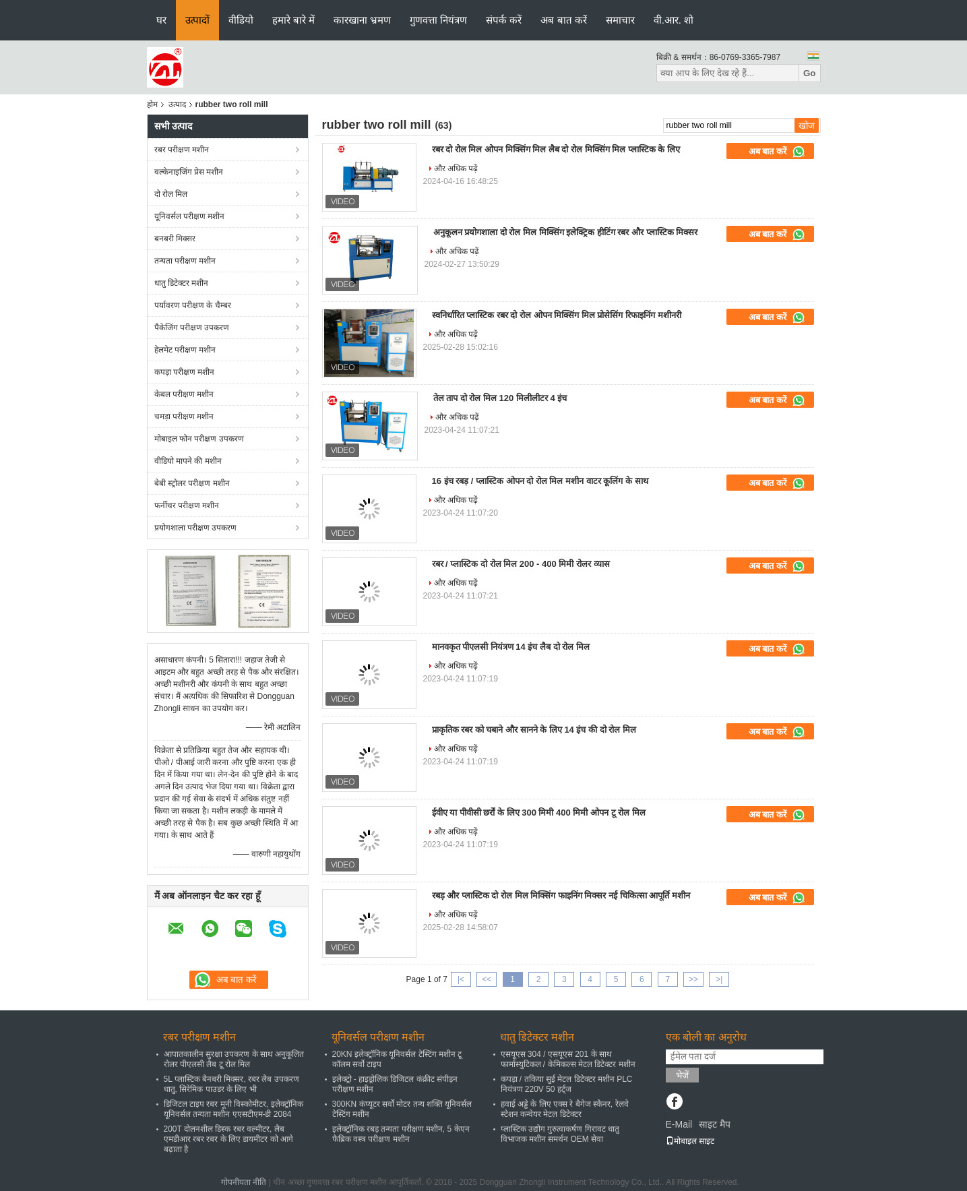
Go (809, 73)
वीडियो (240, 20)
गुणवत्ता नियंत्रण (438, 20)
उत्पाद (177, 104)
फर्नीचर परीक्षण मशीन (187, 505)
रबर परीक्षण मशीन (182, 149)
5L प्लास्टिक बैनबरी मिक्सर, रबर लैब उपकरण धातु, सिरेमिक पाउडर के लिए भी (231, 1084)
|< (461, 979)
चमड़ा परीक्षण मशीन (184, 416)
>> (693, 979)
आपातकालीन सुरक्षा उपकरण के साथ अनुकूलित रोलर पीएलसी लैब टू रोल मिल (234, 1059)
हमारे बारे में (293, 20)
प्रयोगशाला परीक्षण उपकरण (195, 527)
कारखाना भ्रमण (362, 20)
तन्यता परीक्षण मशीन (185, 261)
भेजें (682, 1075)
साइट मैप (714, 1124)
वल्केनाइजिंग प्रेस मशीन (189, 172)
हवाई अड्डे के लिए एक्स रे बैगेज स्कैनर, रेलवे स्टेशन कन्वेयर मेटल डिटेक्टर (565, 1109)
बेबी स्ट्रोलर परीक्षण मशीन (192, 483)
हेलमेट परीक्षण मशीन (185, 350)
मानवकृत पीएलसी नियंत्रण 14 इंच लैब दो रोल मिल (511, 647)
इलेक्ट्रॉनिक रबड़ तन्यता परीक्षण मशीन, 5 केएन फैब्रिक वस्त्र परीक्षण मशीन (401, 1134)
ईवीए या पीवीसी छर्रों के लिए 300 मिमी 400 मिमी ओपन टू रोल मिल (539, 812)
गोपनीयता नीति (243, 1182)
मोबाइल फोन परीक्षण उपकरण (199, 439)
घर (161, 20)
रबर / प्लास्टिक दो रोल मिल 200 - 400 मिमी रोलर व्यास (521, 564)
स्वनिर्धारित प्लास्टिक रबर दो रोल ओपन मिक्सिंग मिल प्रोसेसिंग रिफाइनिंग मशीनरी (556, 315)
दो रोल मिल (171, 194)
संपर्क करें (504, 20)
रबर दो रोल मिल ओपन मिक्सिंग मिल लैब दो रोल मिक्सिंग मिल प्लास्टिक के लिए (556, 149)
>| (719, 979)
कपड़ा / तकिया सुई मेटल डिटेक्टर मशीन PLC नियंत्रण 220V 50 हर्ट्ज (567, 1084)
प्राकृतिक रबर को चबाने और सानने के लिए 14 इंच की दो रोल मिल (534, 730)
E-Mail (679, 1124)
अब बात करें (563, 20)
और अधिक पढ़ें (456, 168)
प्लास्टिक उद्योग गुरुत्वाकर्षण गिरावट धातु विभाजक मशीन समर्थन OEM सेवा (560, 1134)
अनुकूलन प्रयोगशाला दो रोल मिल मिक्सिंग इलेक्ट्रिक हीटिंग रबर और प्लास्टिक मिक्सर (565, 232)
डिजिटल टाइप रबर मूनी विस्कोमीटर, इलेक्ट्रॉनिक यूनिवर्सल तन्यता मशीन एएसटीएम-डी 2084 (233, 1109)
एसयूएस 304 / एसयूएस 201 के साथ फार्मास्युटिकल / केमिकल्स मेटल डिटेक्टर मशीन (568, 1059)
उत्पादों (197, 20)
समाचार (620, 20)
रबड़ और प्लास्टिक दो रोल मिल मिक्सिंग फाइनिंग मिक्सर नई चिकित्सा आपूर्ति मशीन (561, 895)
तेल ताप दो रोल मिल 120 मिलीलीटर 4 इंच (500, 398)
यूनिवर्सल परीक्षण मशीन (189, 216)
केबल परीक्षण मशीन (184, 394)
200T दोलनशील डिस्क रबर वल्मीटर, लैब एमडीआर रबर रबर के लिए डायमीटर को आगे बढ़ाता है (228, 1139)
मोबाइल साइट (690, 1141)
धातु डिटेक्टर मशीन (181, 283)
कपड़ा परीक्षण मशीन (184, 372)
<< (486, 979)
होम (152, 104)
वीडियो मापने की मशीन (188, 461)
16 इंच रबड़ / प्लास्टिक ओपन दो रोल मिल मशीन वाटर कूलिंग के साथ (540, 481)
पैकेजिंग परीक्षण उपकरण (192, 327)
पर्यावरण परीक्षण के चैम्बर (192, 305)
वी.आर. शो (674, 20)
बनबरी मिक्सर (174, 238)
